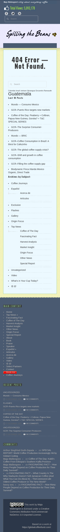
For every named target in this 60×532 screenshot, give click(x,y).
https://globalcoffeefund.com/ (36, 527)
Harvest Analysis (28, 242)
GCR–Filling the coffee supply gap (28, 163)
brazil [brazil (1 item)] (18, 91)
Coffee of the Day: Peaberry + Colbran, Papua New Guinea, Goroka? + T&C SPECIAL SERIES (29, 118)
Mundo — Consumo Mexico (25, 104)
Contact (10, 369)
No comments (32, 399)
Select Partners (14, 366)
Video (14, 275)
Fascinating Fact (28, 236)
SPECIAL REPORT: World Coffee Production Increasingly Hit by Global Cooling (30, 453)
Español (15, 188)
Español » (11, 349)
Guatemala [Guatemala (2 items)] (19, 93)
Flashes (15, 210)
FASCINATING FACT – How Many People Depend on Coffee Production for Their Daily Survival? (30, 467)
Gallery (14, 216)
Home (9, 312)
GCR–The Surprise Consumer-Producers (22, 431)
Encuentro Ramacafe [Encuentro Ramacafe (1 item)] (44, 91)
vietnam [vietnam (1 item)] (24, 91)
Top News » (12, 315)
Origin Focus (17, 221)
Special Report (27, 263)
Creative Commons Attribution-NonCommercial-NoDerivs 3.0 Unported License (29, 511)
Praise (9, 343)
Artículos (24, 198)
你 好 (13, 286)
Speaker (10, 346)
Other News (26, 258)
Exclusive (16, 205)
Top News (16, 226)
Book (8, 340)
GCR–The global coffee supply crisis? (30, 149)
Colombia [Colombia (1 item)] (11, 91)
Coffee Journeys (19, 183)
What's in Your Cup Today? (24, 281)
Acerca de (25, 193)
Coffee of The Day (29, 231)
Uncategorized (18, 270)
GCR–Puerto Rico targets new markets (30, 110)
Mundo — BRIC (19, 135)
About (9, 338)
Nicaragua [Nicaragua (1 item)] (31, 91)
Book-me (10, 372)
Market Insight (27, 247)
